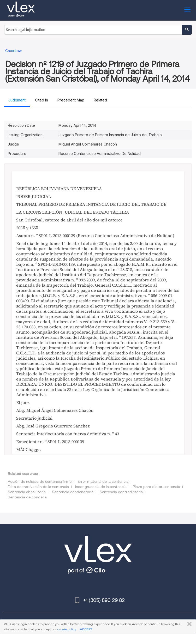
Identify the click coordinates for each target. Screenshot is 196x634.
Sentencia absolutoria (27, 492)
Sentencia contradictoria (121, 492)
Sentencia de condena (27, 497)
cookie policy (66, 629)
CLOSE (188, 624)
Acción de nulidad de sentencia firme (40, 481)
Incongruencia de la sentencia (101, 487)
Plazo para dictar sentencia (156, 487)
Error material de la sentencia (103, 481)
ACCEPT (86, 629)
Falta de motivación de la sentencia (38, 487)
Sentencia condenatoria (72, 492)
